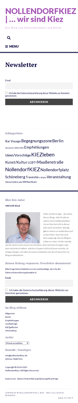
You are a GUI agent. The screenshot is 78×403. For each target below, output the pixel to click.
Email (8, 80)
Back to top (64, 398)
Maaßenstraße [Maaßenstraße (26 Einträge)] (50, 162)
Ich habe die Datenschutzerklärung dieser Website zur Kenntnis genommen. (37, 94)
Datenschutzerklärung (27, 378)
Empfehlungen (12, 320)
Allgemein (10, 313)
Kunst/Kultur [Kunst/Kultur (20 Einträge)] (16, 162)
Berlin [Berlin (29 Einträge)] (57, 140)
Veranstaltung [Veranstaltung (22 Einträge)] (59, 176)
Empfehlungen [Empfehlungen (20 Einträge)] (36, 147)
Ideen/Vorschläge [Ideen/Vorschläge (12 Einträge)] (18, 155)
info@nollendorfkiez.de (16, 355)
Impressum (10, 378)
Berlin (8, 317)
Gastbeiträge (11, 323)
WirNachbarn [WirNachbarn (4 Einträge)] (30, 181)
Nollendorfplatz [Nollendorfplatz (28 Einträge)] (54, 169)
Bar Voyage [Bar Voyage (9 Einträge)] (13, 141)
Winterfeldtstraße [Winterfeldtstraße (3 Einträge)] (13, 182)
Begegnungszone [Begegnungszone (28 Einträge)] (36, 140)
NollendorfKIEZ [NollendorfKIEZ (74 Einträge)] (22, 169)
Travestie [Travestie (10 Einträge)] (32, 177)
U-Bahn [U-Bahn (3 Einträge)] (42, 177)
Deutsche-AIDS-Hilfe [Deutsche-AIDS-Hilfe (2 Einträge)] (14, 148)
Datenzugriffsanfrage (48, 378)
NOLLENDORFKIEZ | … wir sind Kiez (40, 15)
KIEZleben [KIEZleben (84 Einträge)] (43, 154)
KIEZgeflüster (11, 327)
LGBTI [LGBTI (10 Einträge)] (32, 162)
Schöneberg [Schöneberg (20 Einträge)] (15, 177)
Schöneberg (10, 330)
